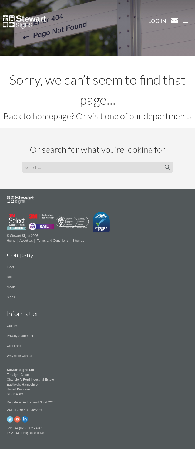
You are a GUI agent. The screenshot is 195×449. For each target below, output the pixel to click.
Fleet (10, 267)
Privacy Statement (20, 336)
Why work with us (19, 356)
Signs (11, 297)
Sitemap (78, 241)
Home (11, 241)
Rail (9, 277)
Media (11, 287)
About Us (26, 241)
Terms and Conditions (52, 241)
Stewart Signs (24, 21)
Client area (14, 346)
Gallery (12, 326)
